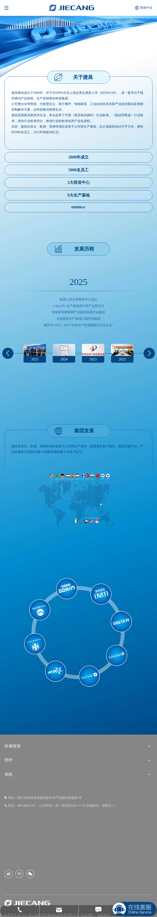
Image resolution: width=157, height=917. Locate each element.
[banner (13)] (78, 41)
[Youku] (19, 874)
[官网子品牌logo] (78, 633)
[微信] (30, 874)
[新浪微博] (8, 874)
